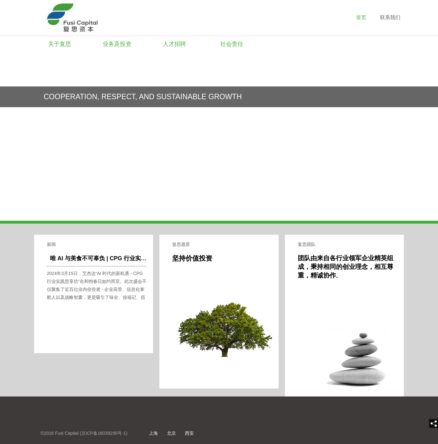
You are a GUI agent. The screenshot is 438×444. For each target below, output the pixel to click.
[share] (433, 423)
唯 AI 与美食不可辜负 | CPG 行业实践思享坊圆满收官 (118, 258)
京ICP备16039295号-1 (103, 433)
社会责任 (231, 44)
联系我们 (390, 17)
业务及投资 (117, 44)
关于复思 (59, 44)
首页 (361, 17)
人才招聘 (174, 44)
